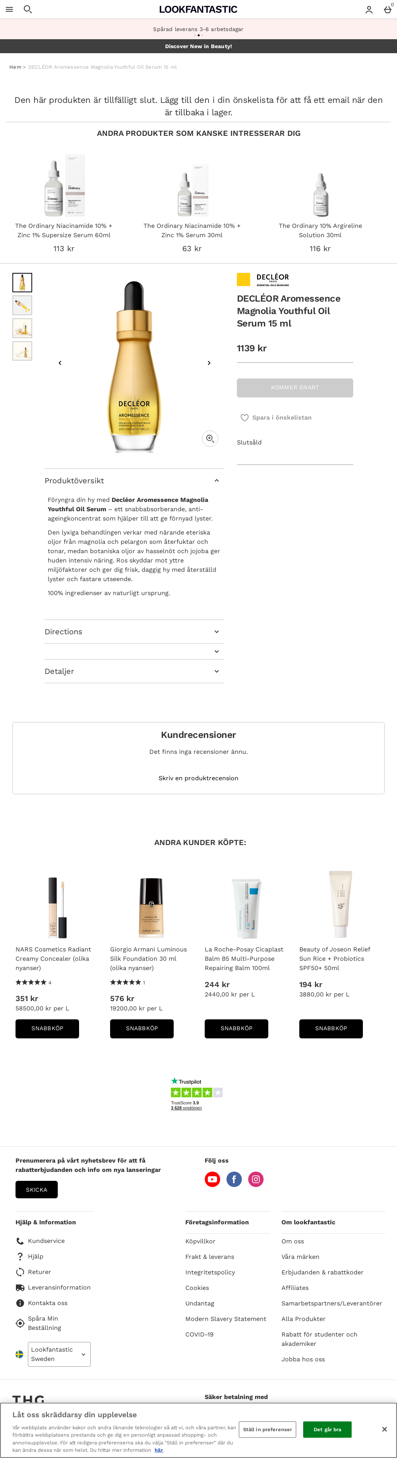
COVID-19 (199, 1334)
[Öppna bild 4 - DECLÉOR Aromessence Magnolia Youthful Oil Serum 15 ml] (22, 351)
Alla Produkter (303, 1319)
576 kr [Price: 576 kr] (122, 998)
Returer (33, 1272)
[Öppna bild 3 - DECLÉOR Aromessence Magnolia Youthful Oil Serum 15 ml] (22, 328)
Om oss (292, 1241)
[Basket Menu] (387, 9)
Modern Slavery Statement (225, 1319)
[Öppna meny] (9, 9)
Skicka (36, 1189)
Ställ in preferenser (267, 1429)
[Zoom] (210, 438)
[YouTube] (212, 1185)
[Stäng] (384, 1429)
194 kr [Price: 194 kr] (310, 984)
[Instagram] (256, 1185)
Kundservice (40, 1241)
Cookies (197, 1287)
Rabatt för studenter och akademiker (319, 1339)
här (159, 1450)
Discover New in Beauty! (198, 46)
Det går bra (327, 1429)
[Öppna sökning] (28, 9)
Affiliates (295, 1287)
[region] (198, 1430)
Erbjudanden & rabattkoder (322, 1272)
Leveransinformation (53, 1287)
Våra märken (300, 1256)
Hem (15, 67)
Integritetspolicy (210, 1272)
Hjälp (29, 1256)
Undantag (199, 1303)
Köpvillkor (200, 1241)
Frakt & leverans (209, 1256)
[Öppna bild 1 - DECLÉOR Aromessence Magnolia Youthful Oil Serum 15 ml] (22, 283)
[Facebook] (234, 1185)
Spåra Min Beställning (38, 1323)
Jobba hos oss (303, 1359)
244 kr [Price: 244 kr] (217, 984)
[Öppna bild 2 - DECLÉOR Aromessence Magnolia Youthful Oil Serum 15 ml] (22, 305)
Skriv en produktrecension (198, 778)
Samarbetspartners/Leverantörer (331, 1303)
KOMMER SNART (295, 387)
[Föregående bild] (60, 363)
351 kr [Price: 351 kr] (27, 998)
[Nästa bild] (209, 363)
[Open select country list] (59, 1354)
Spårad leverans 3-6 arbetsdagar (198, 29)
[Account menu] (369, 9)
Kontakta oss (41, 1303)
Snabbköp (55, 1031)
